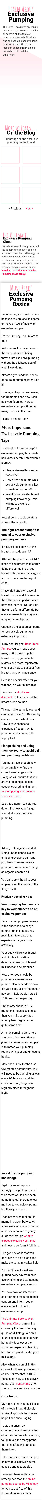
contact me (23, 1383)
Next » (29, 208)
